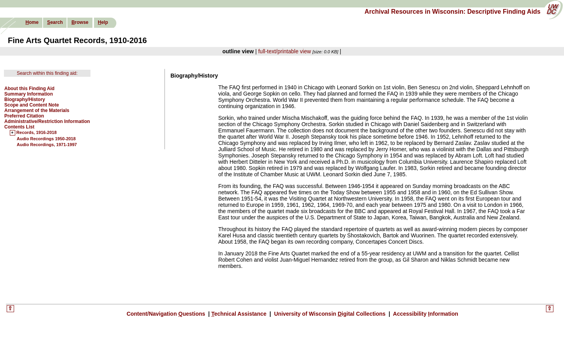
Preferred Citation (24, 116)
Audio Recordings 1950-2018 (46, 138)
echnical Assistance (239, 314)
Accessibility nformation (425, 314)
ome (31, 22)
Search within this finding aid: (47, 73)
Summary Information (28, 94)
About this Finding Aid (29, 88)
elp (103, 22)
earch (55, 22)
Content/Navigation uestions (167, 314)
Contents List (19, 127)
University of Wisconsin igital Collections (330, 314)
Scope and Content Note (31, 105)
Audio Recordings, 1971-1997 (47, 144)
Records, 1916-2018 (36, 132)
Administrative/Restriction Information (47, 121)
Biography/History (24, 99)
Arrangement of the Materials (36, 110)
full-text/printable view (284, 51)
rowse (79, 22)
